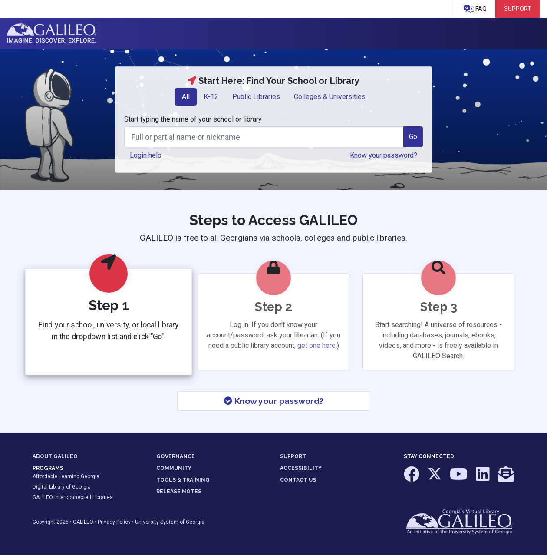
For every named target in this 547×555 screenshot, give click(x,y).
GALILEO (83, 522)
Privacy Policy (114, 522)
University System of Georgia (169, 522)
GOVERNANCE (175, 456)
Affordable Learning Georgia (66, 476)
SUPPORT (293, 456)
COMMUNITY (173, 468)
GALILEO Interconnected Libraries (73, 497)
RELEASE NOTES (178, 492)
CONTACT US (298, 480)
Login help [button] (145, 155)
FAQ (475, 9)
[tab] (186, 97)
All (186, 96)
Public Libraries (256, 96)
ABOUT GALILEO (55, 456)
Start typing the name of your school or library (193, 119)
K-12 (211, 96)
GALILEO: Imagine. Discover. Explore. (51, 33)
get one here (316, 345)
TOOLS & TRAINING (183, 480)
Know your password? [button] (383, 155)
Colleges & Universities (330, 96)
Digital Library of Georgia (62, 487)
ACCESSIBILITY (301, 468)
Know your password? (273, 401)
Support (517, 8)
